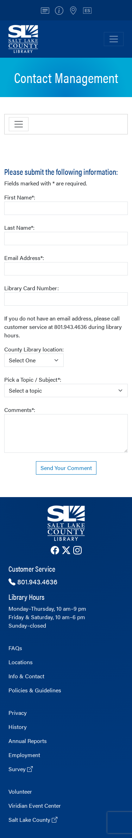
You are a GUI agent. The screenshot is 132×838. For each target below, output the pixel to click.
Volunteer (20, 791)
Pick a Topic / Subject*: (66, 386)
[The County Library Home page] (66, 523)
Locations (20, 662)
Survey (20, 769)
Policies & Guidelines (34, 690)
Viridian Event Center (34, 805)
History (17, 727)
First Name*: (66, 204)
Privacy (17, 713)
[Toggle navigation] (19, 124)
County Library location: (34, 356)
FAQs (15, 648)
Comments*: (66, 429)
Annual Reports (27, 741)
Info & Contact (26, 676)
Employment (24, 755)
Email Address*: (66, 264)
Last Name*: (66, 234)
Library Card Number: (66, 295)
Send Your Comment (66, 468)
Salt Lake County (32, 819)
